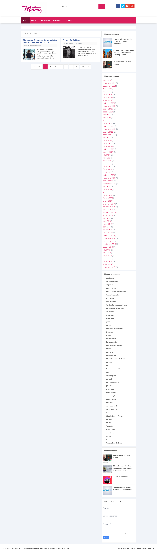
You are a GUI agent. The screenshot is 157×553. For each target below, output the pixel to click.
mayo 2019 (107, 224)
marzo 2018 (107, 261)
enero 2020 (107, 201)
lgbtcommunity (111, 342)
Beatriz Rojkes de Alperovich (116, 291)
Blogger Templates (40, 548)
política (109, 386)
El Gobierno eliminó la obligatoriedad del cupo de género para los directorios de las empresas (40, 41)
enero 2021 (107, 172)
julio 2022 (106, 138)
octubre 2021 (108, 152)
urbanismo (110, 433)
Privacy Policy (142, 548)
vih (107, 439)
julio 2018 (106, 250)
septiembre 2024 (109, 86)
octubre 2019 (108, 210)
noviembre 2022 (109, 129)
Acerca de (34, 20)
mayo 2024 (107, 89)
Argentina (109, 285)
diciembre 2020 (109, 175)
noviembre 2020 (109, 178)
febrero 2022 (108, 146)
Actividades (58, 20)
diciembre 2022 (109, 126)
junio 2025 (107, 80)
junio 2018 (107, 253)
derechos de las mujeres (115, 308)
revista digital (111, 396)
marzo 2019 (107, 230)
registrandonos (111, 392)
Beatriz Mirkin (111, 288)
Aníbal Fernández (112, 281)
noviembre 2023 (109, 106)
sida (107, 413)
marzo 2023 (107, 123)
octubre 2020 (108, 181)
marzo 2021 (107, 166)
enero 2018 (107, 264)
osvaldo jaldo (111, 376)
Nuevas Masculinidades (114, 369)
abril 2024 (106, 92)
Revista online (111, 399)
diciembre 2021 (109, 149)
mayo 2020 (107, 190)
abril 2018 (106, 259)
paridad (109, 379)
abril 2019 (106, 227)
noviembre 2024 (109, 83)
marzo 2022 (107, 144)
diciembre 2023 (109, 103)
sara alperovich (111, 406)
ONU (107, 372)
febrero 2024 (108, 97)
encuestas (110, 315)
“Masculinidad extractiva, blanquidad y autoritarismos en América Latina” (123, 468)
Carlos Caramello (112, 295)
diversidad (110, 312)
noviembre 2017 (109, 267)
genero (108, 322)
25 (84, 67)
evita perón (110, 318)
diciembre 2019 (109, 204)
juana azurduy (111, 332)
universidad (110, 429)
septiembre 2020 (109, 184)
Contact (151, 548)
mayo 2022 (107, 141)
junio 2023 (107, 118)
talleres (109, 419)
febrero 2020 (108, 198)
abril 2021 (106, 164)
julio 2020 (106, 187)
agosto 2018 (108, 247)
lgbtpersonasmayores (114, 345)
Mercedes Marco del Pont (115, 359)
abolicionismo (111, 278)
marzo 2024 (107, 95)
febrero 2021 (108, 169)
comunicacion (111, 298)
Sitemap (126, 548)
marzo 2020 (107, 195)
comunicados (111, 301)
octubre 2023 (108, 109)
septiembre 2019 (109, 212)
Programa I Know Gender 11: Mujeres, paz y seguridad (122, 41)
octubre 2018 (108, 241)
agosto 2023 (108, 112)
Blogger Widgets (64, 548)
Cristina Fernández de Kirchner (117, 305)
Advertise (133, 548)
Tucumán (109, 426)
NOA (107, 365)
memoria (109, 352)
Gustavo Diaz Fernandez (114, 328)
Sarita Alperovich (112, 409)
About (120, 548)
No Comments (37, 45)
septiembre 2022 (109, 135)
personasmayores (112, 382)
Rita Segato (110, 402)
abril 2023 (106, 120)
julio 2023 (106, 115)
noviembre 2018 (109, 238)
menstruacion (111, 355)
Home (25, 20)
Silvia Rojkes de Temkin (114, 416)
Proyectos (45, 20)
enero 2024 (107, 100)
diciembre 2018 (109, 236)
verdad (108, 436)
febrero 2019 (108, 233)
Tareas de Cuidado (71, 40)
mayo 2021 (107, 161)
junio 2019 (107, 221)
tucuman (109, 423)
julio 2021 (106, 155)
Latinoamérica (111, 339)
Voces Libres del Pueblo (114, 443)
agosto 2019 (108, 215)
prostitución (110, 389)
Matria (108, 349)
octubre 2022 (108, 132)
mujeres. (109, 362)
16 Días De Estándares (121, 477)
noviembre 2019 (109, 207)
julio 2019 (106, 218)
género (108, 325)
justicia (108, 335)
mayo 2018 (107, 256)
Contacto (69, 20)
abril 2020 (106, 192)
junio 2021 (107, 158)
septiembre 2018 (109, 244)
